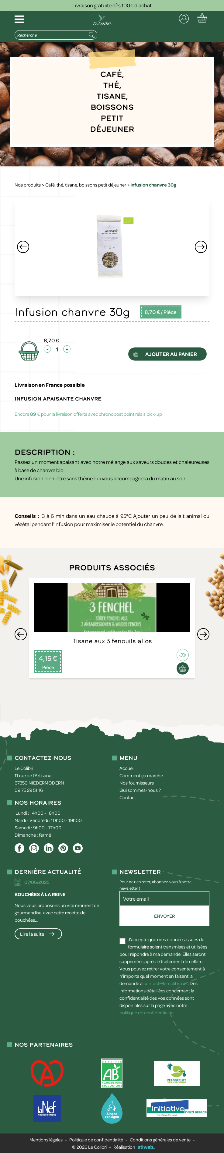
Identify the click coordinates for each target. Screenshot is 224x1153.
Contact (127, 797)
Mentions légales (46, 1140)
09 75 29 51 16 (29, 790)
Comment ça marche (141, 775)
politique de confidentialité (146, 1012)
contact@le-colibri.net (165, 983)
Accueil (126, 768)
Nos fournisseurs (136, 783)
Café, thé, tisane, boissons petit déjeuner (85, 185)
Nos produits (28, 185)
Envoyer (164, 916)
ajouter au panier (172, 354)
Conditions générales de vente (160, 1140)
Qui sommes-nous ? (140, 790)
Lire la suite (32, 934)
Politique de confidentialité (96, 1140)
